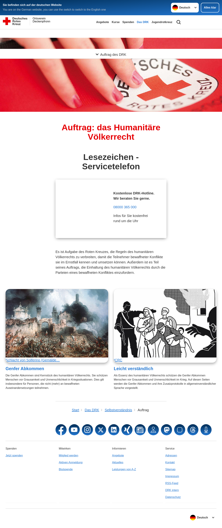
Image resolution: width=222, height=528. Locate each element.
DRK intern (172, 490)
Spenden (128, 22)
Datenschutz (173, 497)
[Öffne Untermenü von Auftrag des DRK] (111, 33)
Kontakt (170, 462)
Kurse (115, 22)
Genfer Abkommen (25, 368)
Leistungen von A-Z (124, 469)
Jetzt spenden (14, 455)
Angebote (102, 22)
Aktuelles (117, 462)
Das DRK (143, 22)
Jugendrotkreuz (162, 22)
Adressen (171, 455)
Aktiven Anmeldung (71, 462)
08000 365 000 (124, 207)
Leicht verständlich (133, 368)
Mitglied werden (68, 455)
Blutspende (66, 469)
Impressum (172, 476)
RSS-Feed (171, 483)
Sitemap (170, 469)
